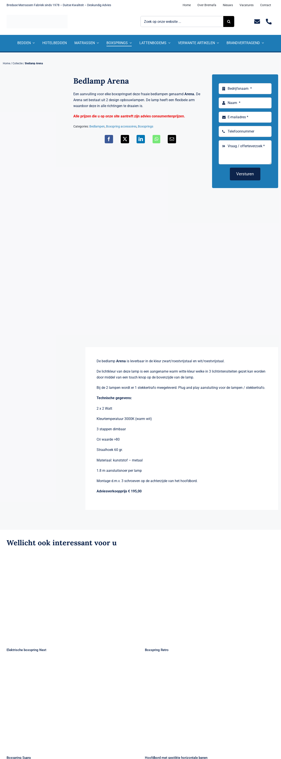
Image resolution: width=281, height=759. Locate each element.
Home (6, 63)
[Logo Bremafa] (37, 16)
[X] (125, 139)
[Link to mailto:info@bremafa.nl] (257, 21)
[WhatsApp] (156, 139)
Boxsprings (145, 126)
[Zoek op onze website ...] (181, 21)
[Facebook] (109, 139)
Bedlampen (97, 126)
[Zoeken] (228, 21)
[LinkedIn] (140, 139)
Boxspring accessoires (121, 126)
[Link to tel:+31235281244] (268, 21)
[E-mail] (172, 139)
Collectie (18, 63)
